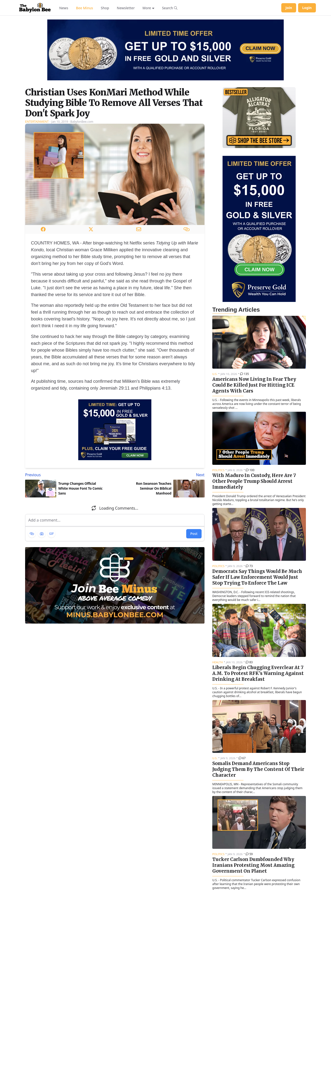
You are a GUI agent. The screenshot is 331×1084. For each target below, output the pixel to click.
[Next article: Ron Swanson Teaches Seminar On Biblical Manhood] (160, 475)
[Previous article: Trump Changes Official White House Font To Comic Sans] (69, 475)
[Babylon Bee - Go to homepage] (34, 7)
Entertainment (37, 122)
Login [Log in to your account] (307, 7)
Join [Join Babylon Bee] (288, 7)
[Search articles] (169, 8)
